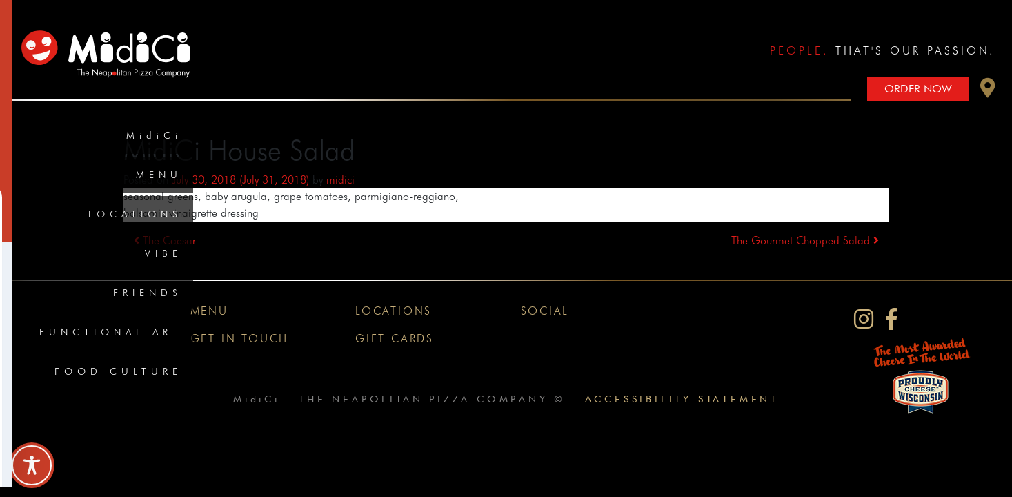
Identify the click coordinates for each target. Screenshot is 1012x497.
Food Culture (118, 371)
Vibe (163, 253)
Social (545, 311)
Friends (147, 292)
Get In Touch (239, 338)
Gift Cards (394, 338)
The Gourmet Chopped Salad (805, 240)
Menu (159, 174)
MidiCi (154, 135)
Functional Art (110, 332)
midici (340, 179)
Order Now (918, 88)
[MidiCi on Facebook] (891, 319)
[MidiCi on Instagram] (863, 319)
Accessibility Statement (682, 399)
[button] (987, 91)
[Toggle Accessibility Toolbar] (31, 465)
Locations (135, 214)
